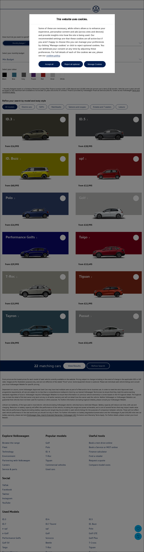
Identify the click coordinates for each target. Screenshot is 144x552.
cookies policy (53, 55)
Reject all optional (72, 64)
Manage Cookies (95, 64)
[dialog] (72, 276)
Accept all (49, 64)
